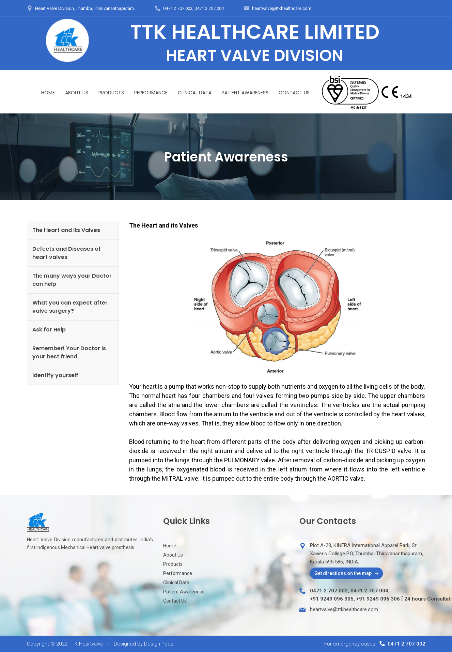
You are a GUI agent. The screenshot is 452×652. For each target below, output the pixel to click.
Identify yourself (55, 375)
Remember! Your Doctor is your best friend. (69, 352)
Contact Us (294, 92)
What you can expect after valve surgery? (70, 307)
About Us (76, 92)
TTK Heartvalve (85, 644)
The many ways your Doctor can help (72, 280)
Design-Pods (158, 644)
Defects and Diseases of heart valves (66, 253)
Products (111, 92)
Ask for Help (49, 329)
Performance (151, 92)
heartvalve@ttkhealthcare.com (281, 8)
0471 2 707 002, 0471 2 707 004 (193, 8)
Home (48, 92)
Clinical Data (195, 92)
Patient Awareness (245, 92)
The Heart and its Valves (66, 230)
